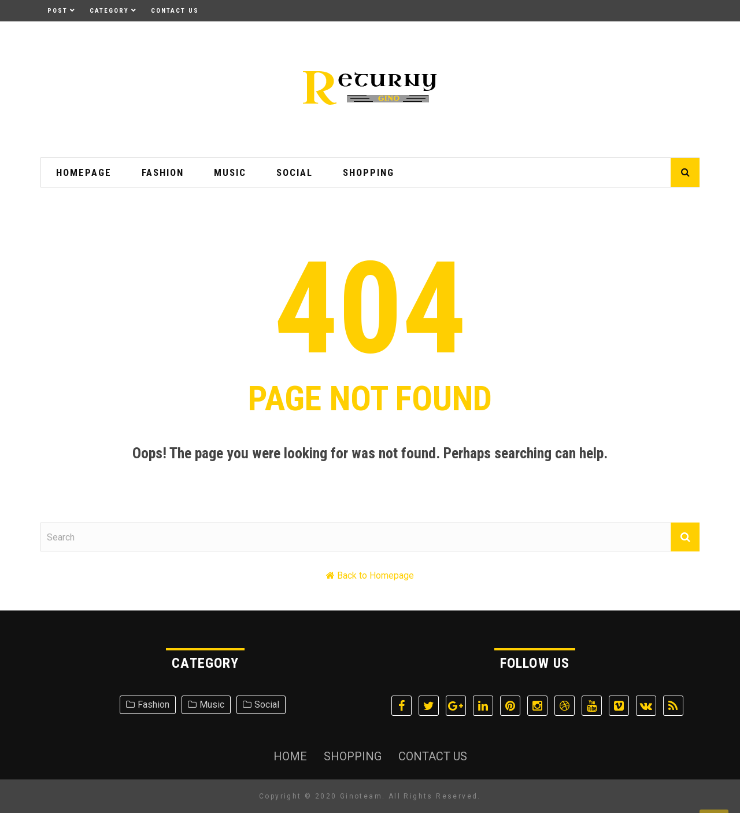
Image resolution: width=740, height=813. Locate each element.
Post (57, 10)
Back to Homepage (375, 575)
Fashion (163, 172)
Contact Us (175, 10)
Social (294, 172)
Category (109, 10)
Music (230, 172)
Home (290, 756)
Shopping (368, 172)
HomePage (84, 172)
